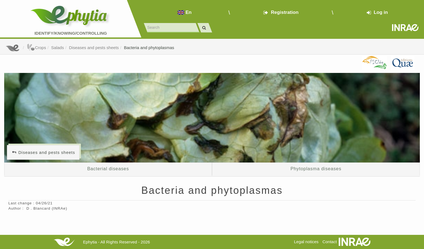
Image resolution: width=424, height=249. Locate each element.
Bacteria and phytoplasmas (149, 47)
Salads (57, 47)
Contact (329, 241)
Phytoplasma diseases (315, 168)
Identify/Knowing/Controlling (70, 33)
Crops (36, 47)
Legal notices (306, 241)
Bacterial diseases (108, 168)
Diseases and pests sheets (94, 47)
